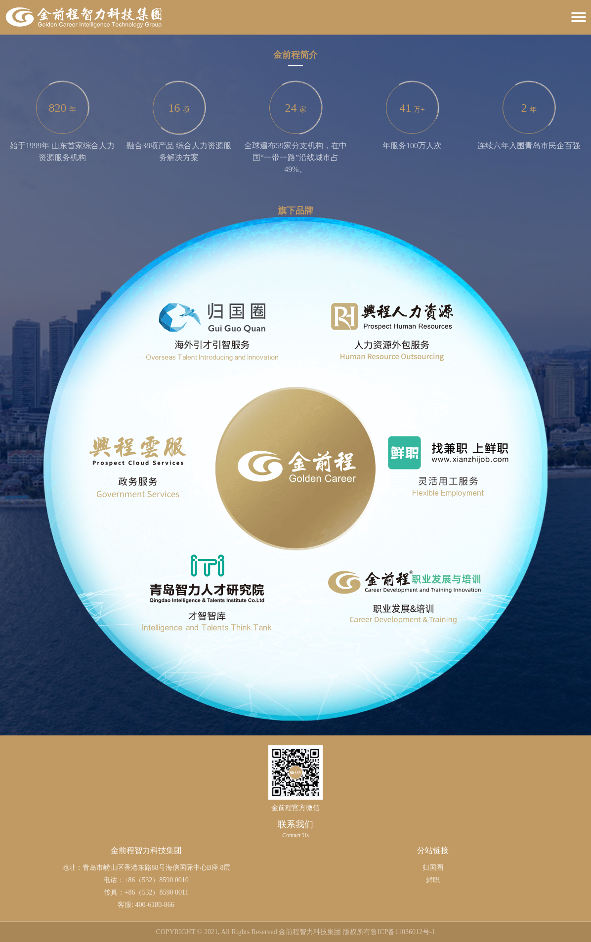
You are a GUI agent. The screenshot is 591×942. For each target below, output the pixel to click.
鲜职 (433, 880)
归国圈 (432, 867)
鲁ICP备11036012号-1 (403, 932)
